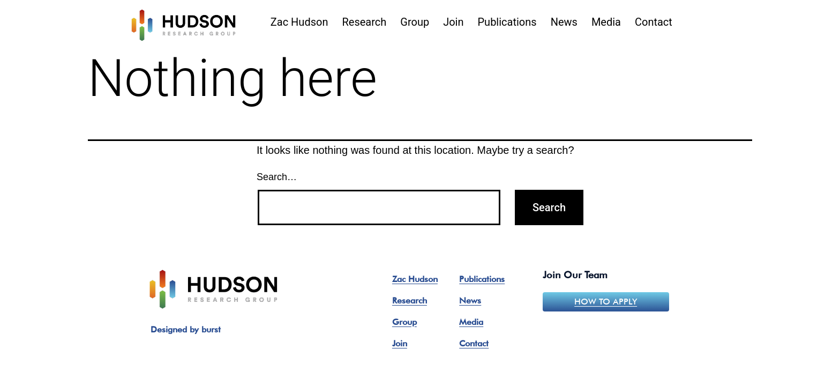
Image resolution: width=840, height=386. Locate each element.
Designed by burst (186, 329)
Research (364, 22)
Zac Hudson (299, 22)
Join (453, 22)
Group (414, 22)
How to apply (605, 301)
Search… (277, 177)
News (564, 22)
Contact (653, 22)
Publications (507, 22)
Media (606, 22)
